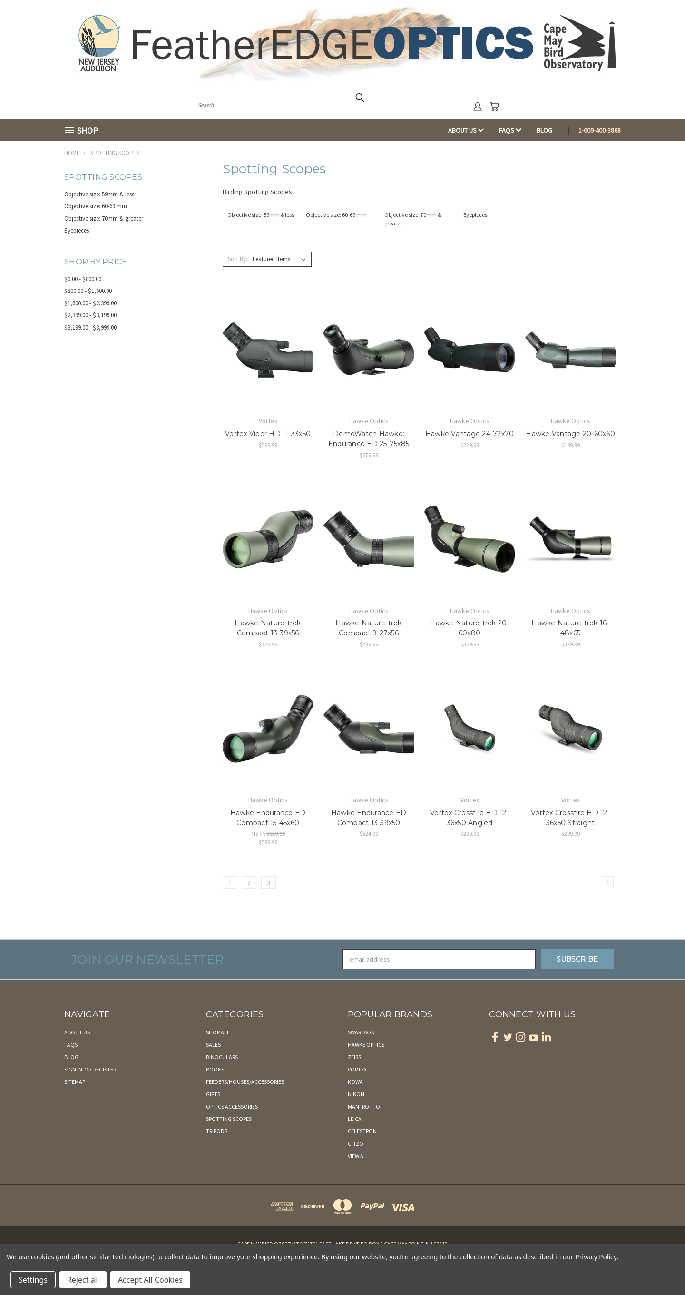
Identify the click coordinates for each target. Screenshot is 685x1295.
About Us (466, 130)
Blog (544, 130)
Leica (355, 1118)
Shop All (218, 1032)
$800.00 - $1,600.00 (88, 291)
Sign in (73, 1069)
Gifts (213, 1094)
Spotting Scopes (229, 1118)
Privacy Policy (595, 1256)
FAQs (510, 130)
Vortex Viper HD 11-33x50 (268, 433)
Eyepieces (76, 230)
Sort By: (237, 259)
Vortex (357, 1069)
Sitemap (74, 1081)
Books (215, 1069)
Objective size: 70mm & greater (103, 218)
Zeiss (354, 1057)
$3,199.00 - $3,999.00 (90, 327)
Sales (213, 1044)
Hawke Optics (366, 1044)
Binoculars (222, 1057)
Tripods (216, 1131)
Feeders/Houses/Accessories (245, 1081)
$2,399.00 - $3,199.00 (90, 315)
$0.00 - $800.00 (82, 279)
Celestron (362, 1131)
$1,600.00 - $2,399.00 (90, 303)
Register (104, 1069)
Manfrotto (364, 1106)
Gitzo (355, 1143)
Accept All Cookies (150, 1280)
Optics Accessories (232, 1106)
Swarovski (362, 1032)
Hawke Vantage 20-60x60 (570, 433)
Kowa (355, 1081)
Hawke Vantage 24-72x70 (469, 433)
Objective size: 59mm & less (99, 194)
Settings (33, 1280)
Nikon (356, 1094)
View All (358, 1155)
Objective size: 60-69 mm (95, 206)
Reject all (83, 1280)
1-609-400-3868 (599, 130)
